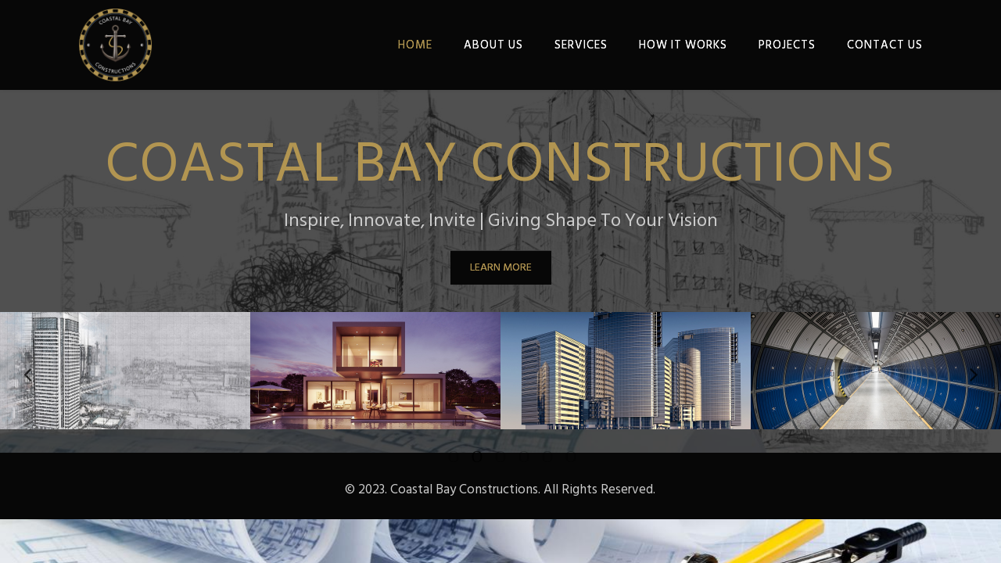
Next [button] (973, 370)
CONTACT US (885, 45)
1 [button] (442, 456)
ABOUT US (493, 45)
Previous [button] (27, 370)
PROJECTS (787, 45)
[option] (125, 370)
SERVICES (581, 45)
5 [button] (536, 456)
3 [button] (489, 456)
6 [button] (559, 456)
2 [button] (465, 456)
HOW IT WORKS (683, 45)
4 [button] (512, 456)
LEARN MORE (501, 267)
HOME (415, 45)
